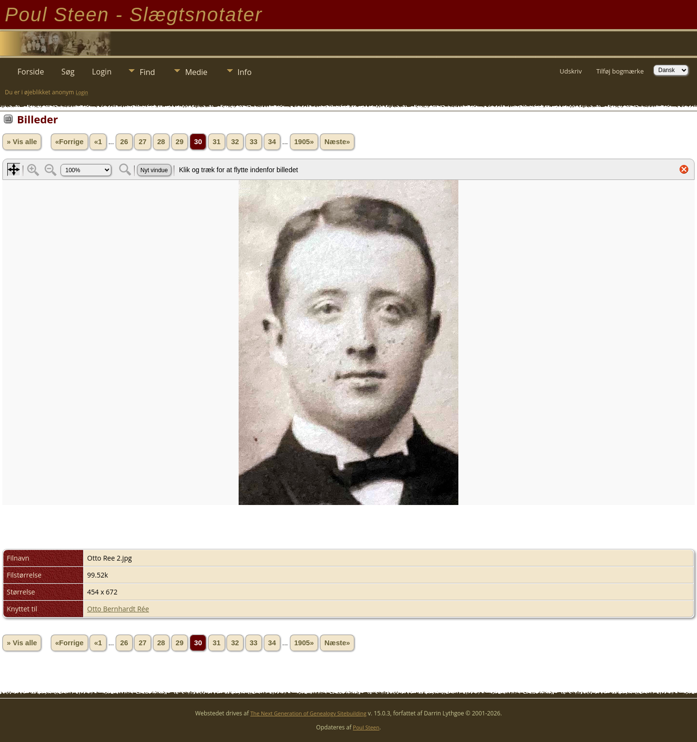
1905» (304, 142)
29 (179, 142)
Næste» (337, 142)
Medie (196, 72)
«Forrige (69, 142)
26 (124, 142)
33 (254, 142)
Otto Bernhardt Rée (118, 608)
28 (161, 142)
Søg (68, 71)
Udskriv (571, 71)
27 (142, 142)
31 (216, 142)
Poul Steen (366, 727)
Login (102, 71)
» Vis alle (22, 142)
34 (272, 142)
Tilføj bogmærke (620, 71)
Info (245, 72)
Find (147, 72)
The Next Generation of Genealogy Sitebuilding (308, 713)
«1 (98, 142)
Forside (30, 71)
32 (235, 142)
